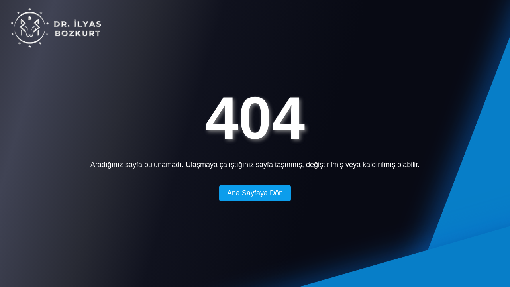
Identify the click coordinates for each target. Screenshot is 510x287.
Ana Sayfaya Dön (255, 193)
